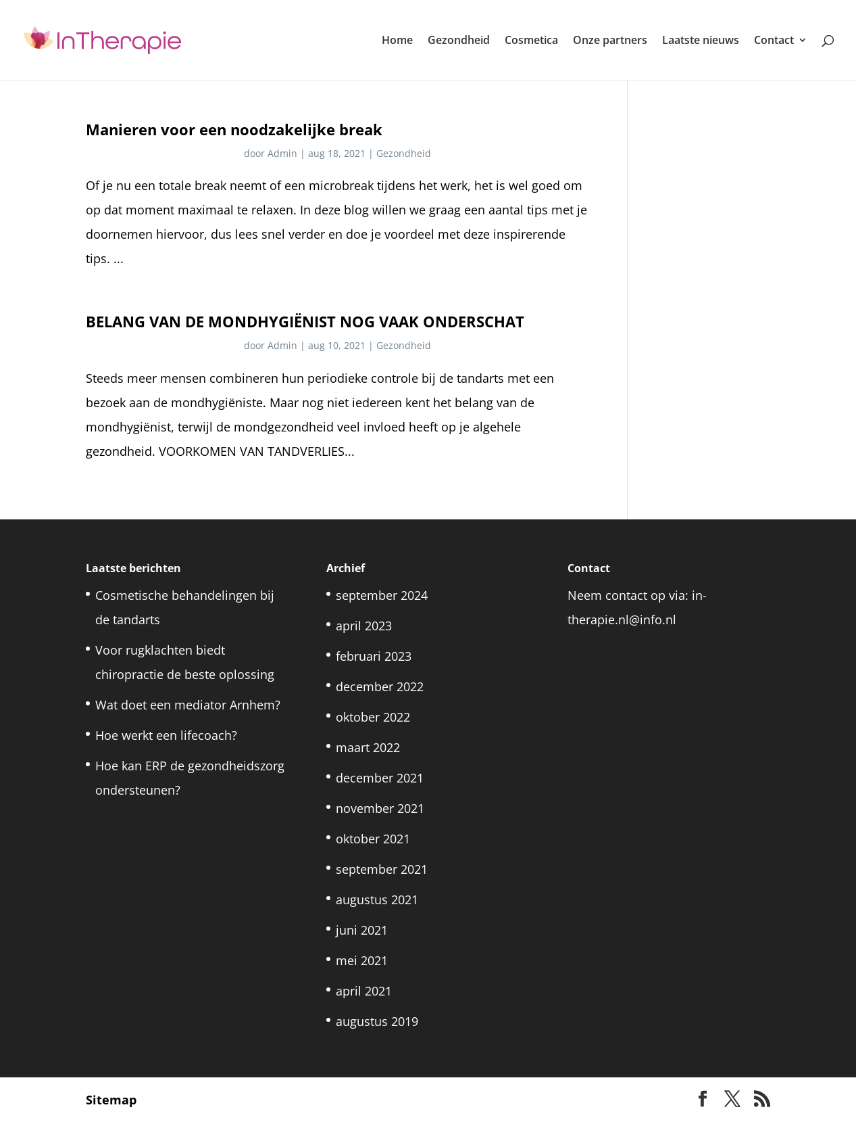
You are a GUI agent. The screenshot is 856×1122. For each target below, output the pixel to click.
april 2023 (364, 625)
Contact (774, 41)
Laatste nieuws (700, 41)
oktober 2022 (373, 717)
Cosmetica (531, 41)
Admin (282, 153)
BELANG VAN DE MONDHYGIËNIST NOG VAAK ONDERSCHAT (305, 321)
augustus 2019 (377, 1021)
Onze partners (610, 41)
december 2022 (380, 686)
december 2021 (380, 778)
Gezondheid (459, 41)
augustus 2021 (377, 899)
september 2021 (382, 869)
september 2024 (382, 595)
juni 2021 (362, 930)
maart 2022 (368, 747)
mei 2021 (362, 960)
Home (397, 41)
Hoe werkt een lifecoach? (166, 735)
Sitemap (111, 1100)
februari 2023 (373, 656)
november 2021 (380, 808)
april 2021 (364, 991)
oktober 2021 (373, 839)
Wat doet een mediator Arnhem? (187, 705)
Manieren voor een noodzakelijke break (234, 129)
